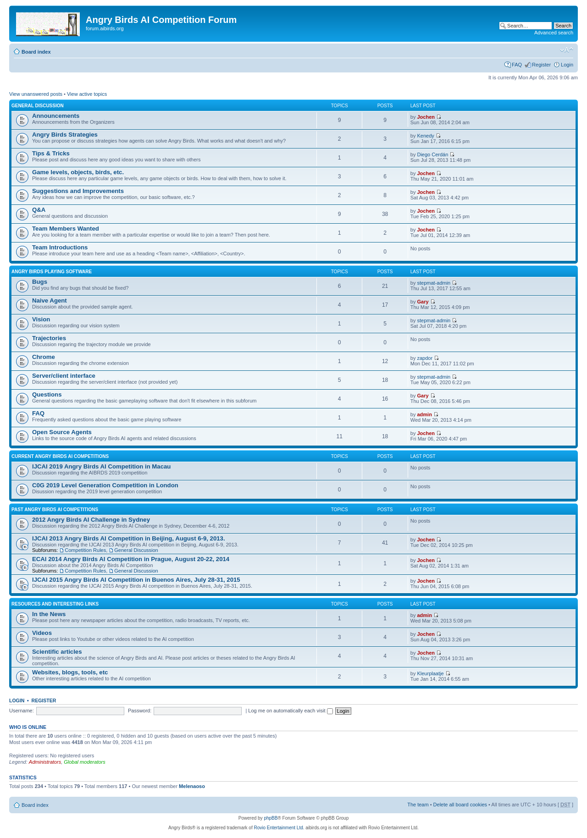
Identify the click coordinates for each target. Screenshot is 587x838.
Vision (41, 319)
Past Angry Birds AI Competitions (54, 509)
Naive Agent (49, 300)
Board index (36, 52)
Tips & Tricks (51, 153)
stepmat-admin (433, 283)
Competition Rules (85, 550)
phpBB (270, 818)
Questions (46, 394)
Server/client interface (63, 375)
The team (417, 804)
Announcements (55, 115)
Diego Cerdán (432, 154)
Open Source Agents (62, 432)
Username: (21, 710)
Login (567, 64)
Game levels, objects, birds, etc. (78, 172)
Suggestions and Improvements (78, 190)
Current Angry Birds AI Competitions (60, 456)
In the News (49, 614)
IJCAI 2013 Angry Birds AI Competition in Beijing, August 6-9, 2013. (128, 538)
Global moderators (84, 762)
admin (424, 414)
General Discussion (37, 105)
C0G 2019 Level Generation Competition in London (105, 485)
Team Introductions (60, 247)
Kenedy (425, 135)
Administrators (45, 762)
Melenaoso (192, 786)
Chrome (43, 356)
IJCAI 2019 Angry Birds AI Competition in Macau (101, 466)
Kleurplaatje (430, 673)
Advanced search (553, 32)
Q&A (38, 209)
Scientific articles (57, 651)
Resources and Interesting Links (55, 603)
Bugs (39, 281)
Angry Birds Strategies (65, 134)
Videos (42, 632)
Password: (139, 710)
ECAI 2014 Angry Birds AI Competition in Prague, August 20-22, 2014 (130, 559)
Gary (422, 301)
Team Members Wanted (65, 228)
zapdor (424, 358)
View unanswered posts (35, 94)
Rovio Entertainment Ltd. (279, 827)
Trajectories (49, 338)
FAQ (517, 64)
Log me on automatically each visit (290, 710)
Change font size (566, 50)
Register (541, 64)
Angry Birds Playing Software (51, 271)
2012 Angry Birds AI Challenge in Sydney (91, 519)
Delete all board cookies (460, 804)
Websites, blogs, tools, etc (70, 672)
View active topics (87, 94)
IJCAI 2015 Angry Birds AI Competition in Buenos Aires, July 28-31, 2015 (136, 579)
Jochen (426, 117)
